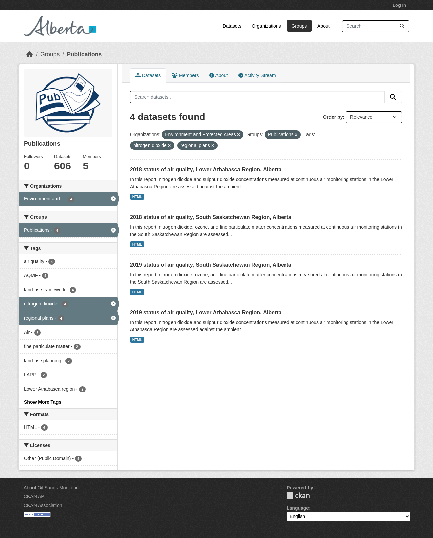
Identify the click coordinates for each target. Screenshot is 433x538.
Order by (333, 117)
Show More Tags (42, 402)
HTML (137, 197)
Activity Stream (257, 75)
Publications (84, 54)
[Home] (29, 54)
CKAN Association (43, 505)
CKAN (298, 495)
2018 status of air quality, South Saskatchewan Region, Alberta (210, 217)
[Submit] (402, 26)
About (323, 26)
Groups (299, 26)
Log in (399, 5)
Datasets (232, 26)
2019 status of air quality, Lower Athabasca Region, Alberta (205, 312)
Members (185, 75)
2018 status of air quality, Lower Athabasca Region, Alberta (205, 169)
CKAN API (35, 496)
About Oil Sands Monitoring (52, 487)
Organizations (266, 26)
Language (298, 508)
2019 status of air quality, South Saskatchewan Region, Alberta (210, 265)
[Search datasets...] (375, 26)
